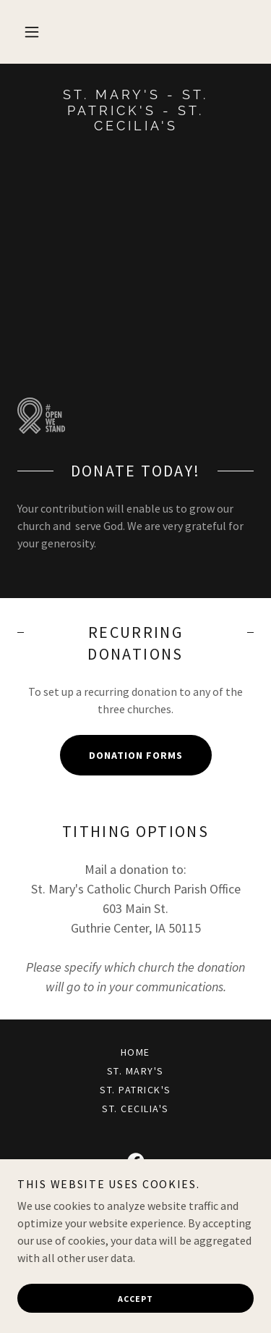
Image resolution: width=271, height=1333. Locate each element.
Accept (135, 1298)
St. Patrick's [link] (135, 1089)
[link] (135, 110)
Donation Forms (136, 755)
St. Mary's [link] (135, 1070)
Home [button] (135, 1052)
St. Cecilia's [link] (135, 1108)
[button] (31, 31)
